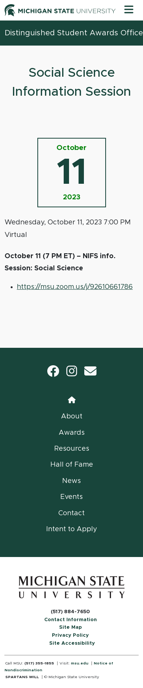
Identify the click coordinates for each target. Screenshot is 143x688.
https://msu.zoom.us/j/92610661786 (75, 287)
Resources (71, 448)
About (71, 416)
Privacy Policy (70, 635)
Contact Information (70, 619)
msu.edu (79, 663)
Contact (71, 513)
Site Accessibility (72, 643)
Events (71, 497)
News (71, 481)
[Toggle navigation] (129, 10)
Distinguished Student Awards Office (74, 33)
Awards (72, 432)
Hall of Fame (71, 464)
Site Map (70, 627)
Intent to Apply (71, 529)
